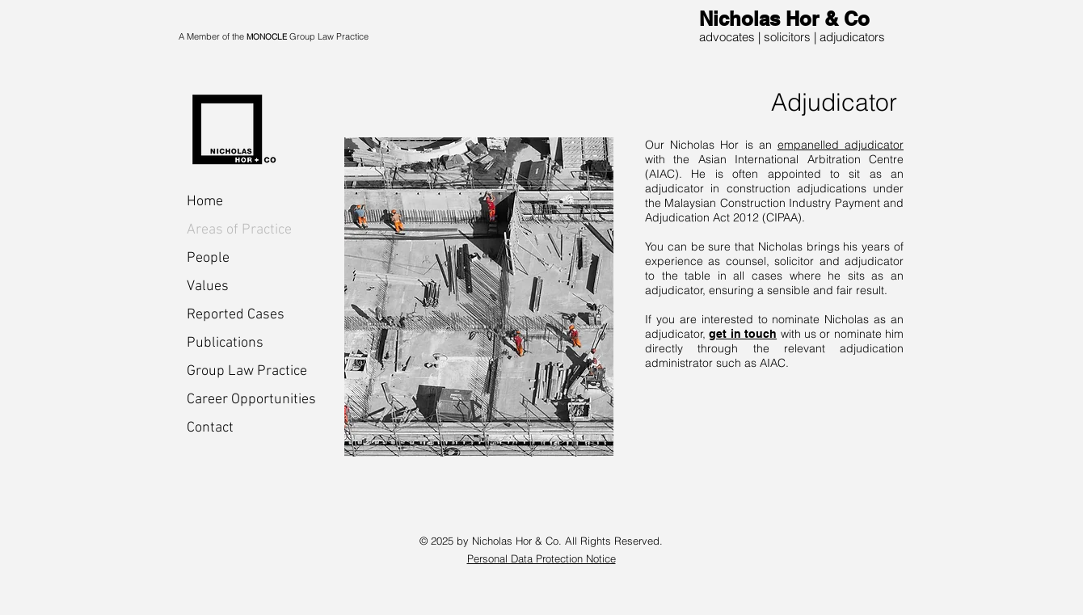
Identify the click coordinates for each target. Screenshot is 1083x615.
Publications (225, 343)
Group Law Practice (244, 371)
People (208, 258)
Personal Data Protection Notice (541, 558)
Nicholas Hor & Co (784, 18)
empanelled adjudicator (840, 144)
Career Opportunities (244, 399)
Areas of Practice (239, 229)
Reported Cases (235, 314)
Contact (210, 427)
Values (208, 286)
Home (205, 201)
